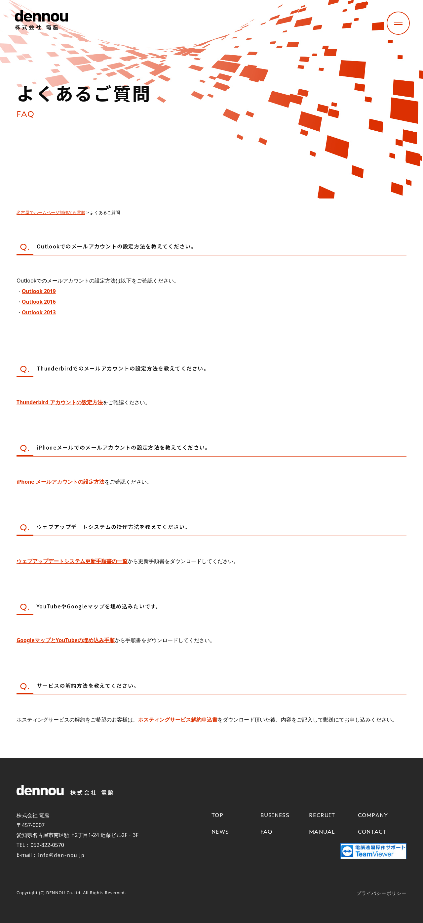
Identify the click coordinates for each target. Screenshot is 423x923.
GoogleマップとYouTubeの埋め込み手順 (66, 639)
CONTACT (372, 831)
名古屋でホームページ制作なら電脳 (51, 212)
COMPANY (373, 815)
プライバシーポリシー (381, 893)
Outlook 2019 (39, 291)
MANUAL (322, 831)
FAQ (266, 831)
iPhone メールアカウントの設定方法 (61, 481)
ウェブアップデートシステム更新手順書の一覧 (72, 560)
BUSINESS (275, 815)
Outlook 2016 (39, 301)
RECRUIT (322, 815)
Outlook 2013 (39, 312)
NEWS (220, 831)
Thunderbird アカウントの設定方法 (60, 402)
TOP (217, 815)
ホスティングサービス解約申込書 (177, 719)
